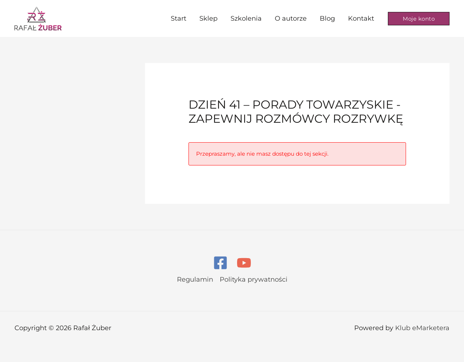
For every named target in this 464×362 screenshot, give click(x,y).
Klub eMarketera (422, 328)
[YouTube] (244, 263)
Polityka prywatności (253, 279)
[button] (419, 18)
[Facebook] (220, 263)
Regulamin (195, 279)
